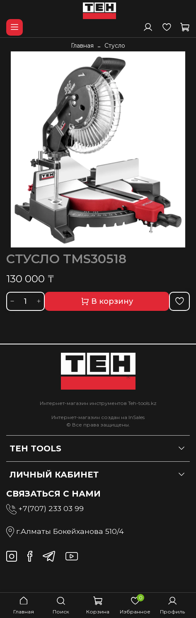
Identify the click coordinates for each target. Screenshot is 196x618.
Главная (82, 45)
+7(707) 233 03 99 (51, 508)
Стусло (114, 45)
